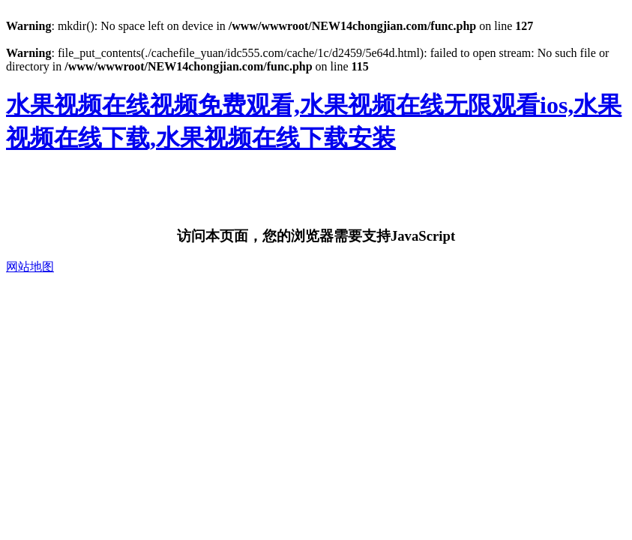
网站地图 (30, 266)
